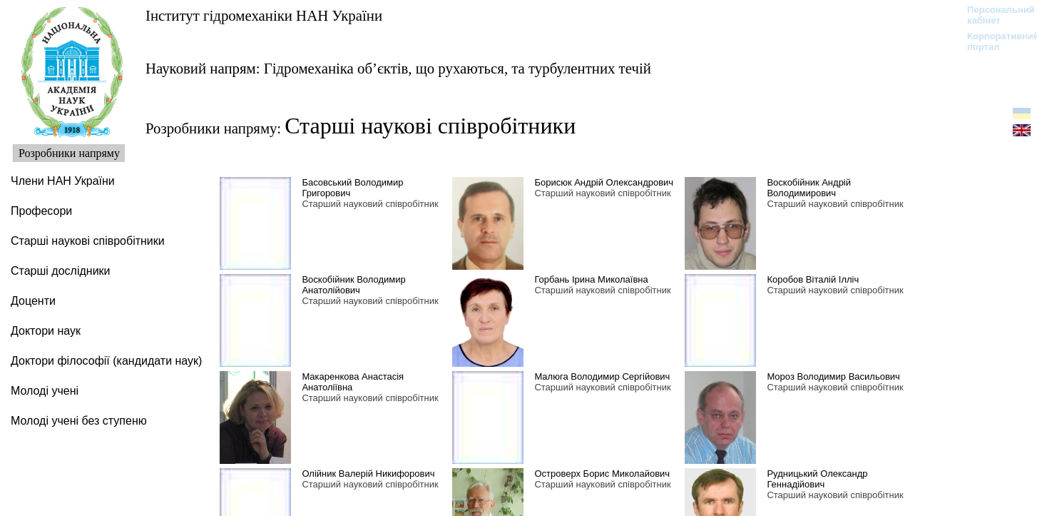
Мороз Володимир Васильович (833, 376)
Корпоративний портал (994, 41)
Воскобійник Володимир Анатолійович (353, 284)
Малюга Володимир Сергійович (602, 376)
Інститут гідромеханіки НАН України (263, 15)
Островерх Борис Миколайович (602, 473)
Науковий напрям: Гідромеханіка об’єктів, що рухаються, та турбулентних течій (398, 68)
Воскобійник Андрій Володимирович (809, 187)
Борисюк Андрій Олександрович (603, 182)
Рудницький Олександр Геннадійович (817, 479)
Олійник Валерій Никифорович (368, 473)
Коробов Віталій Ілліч (813, 279)
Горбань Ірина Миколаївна (591, 279)
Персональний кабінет (994, 15)
